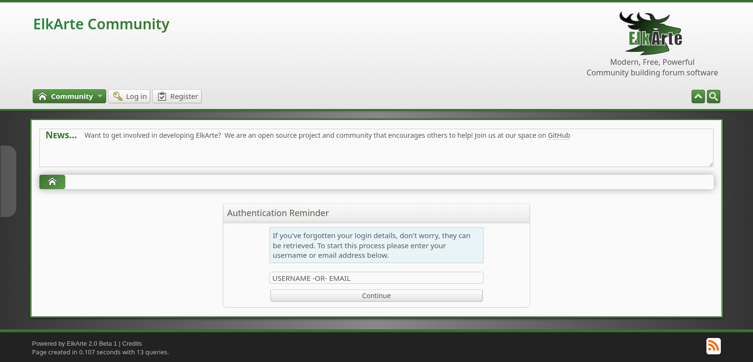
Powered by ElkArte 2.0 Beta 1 (74, 343)
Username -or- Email (311, 278)
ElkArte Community (101, 24)
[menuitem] (713, 96)
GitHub (559, 135)
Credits (132, 343)
